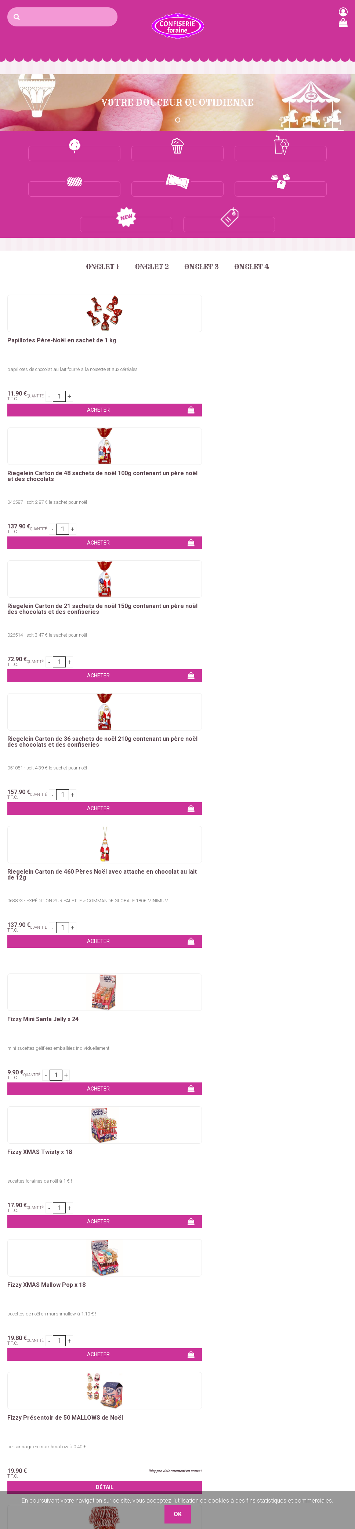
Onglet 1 (96, 231)
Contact (250, 1335)
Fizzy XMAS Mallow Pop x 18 (278, 585)
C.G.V (247, 1379)
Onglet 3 (203, 231)
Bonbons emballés (146, 1344)
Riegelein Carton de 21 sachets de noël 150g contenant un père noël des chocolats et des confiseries (291, 311)
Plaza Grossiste (331, 1402)
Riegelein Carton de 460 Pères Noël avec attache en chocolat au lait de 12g (173, 443)
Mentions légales (262, 1388)
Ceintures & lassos (145, 1388)
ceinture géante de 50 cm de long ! (42, 894)
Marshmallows (140, 1362)
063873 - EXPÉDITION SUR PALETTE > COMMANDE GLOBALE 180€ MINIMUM (176, 469)
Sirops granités (82, 1393)
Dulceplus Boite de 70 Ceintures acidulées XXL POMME (51, 1001)
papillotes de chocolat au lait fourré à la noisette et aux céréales (59, 336)
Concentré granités (87, 1384)
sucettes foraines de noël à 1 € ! (155, 614)
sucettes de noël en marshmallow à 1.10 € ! (283, 614)
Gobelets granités (85, 1402)
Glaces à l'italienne (86, 1411)
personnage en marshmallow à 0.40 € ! (47, 747)
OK (341, 1234)
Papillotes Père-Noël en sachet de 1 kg (57, 308)
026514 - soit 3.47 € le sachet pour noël (279, 333)
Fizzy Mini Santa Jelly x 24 (43, 585)
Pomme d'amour (25, 1379)
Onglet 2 (150, 231)
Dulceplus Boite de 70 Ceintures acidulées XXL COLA (51, 868)
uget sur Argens (328, 1384)
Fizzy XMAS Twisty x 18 (155, 585)
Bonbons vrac (140, 1335)
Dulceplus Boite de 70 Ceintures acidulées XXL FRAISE (167, 868)
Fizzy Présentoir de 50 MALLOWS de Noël (58, 721)
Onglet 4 (257, 231)
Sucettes (133, 1371)
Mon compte (257, 1353)
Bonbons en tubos (145, 1353)
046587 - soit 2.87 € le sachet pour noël (163, 333)
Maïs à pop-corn (84, 1358)
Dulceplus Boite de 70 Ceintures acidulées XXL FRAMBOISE (283, 868)
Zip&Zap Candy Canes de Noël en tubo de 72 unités (176, 721)
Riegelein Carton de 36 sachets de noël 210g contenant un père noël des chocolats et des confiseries (59, 443)
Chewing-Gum (139, 1379)
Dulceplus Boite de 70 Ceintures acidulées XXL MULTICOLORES (167, 1001)
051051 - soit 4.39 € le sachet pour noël (47, 466)
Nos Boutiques (259, 1397)
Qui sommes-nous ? (266, 1344)
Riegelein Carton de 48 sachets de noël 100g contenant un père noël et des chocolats (173, 311)
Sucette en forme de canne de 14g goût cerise (169, 747)
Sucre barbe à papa (29, 1335)
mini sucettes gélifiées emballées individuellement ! (59, 614)
